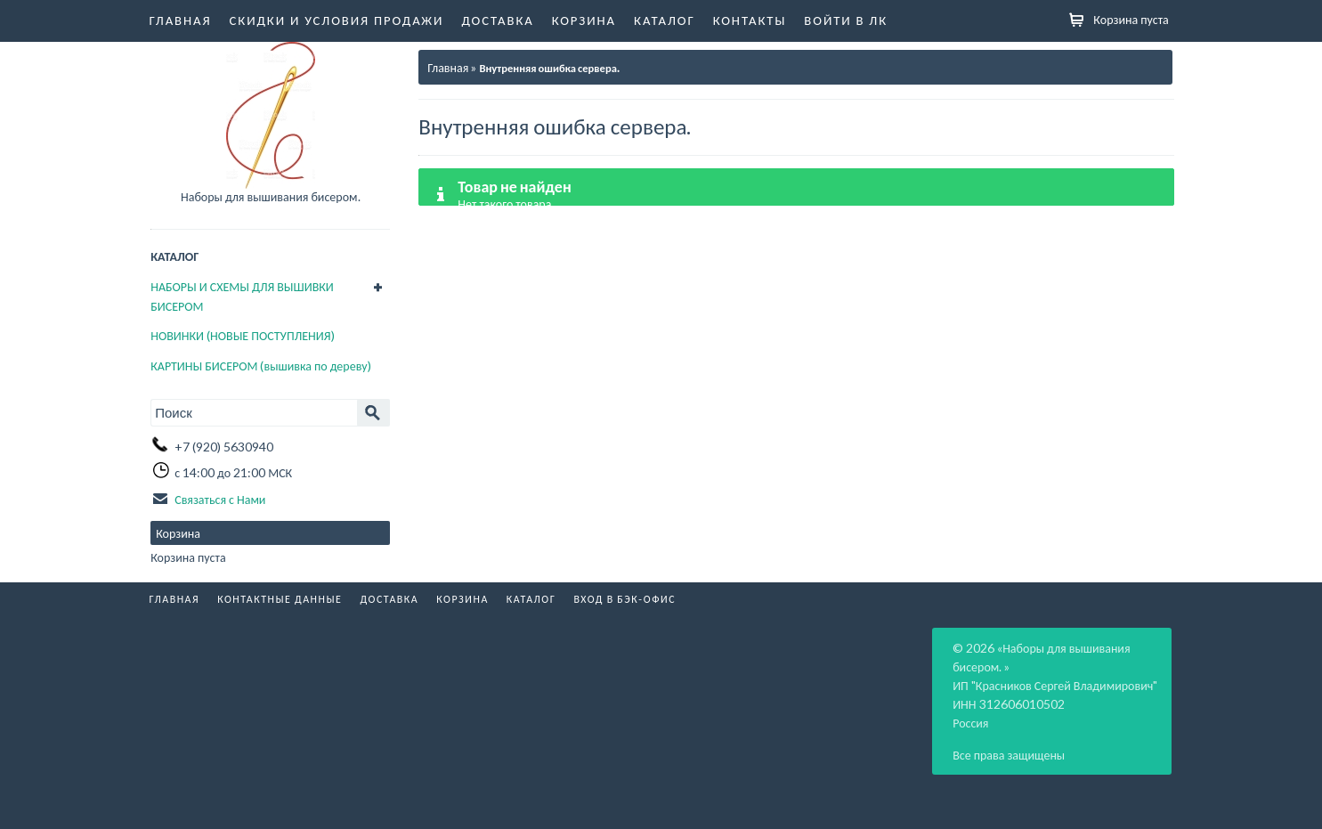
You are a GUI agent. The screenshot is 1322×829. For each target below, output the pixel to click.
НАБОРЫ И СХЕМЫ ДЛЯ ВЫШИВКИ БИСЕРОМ (242, 296)
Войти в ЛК (846, 20)
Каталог (664, 20)
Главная (181, 20)
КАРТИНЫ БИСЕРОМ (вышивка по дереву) (260, 365)
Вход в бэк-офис (624, 598)
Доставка (497, 20)
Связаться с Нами (219, 499)
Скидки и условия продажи (337, 20)
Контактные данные (279, 598)
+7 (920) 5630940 (223, 446)
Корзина (584, 20)
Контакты (750, 20)
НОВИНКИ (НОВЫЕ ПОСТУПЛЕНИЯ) (242, 335)
